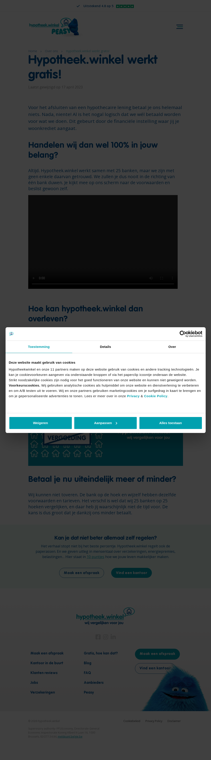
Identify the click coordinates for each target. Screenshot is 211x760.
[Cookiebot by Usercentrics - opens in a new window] (182, 334)
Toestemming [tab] (39, 347)
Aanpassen (105, 423)
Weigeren (40, 423)
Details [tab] (105, 347)
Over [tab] (172, 347)
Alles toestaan (170, 423)
